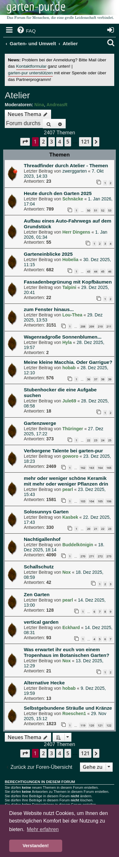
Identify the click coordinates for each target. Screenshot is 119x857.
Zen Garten (37, 594)
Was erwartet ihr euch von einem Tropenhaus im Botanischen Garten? (66, 652)
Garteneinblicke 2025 (48, 254)
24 (102, 440)
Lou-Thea (72, 314)
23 (95, 440)
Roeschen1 (74, 713)
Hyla (67, 342)
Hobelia (70, 259)
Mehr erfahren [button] (43, 829)
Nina (39, 104)
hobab (69, 367)
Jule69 (69, 400)
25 (109, 440)
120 (91, 725)
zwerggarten (74, 171)
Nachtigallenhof (42, 539)
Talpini (69, 287)
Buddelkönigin (77, 544)
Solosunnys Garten (46, 511)
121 (100, 725)
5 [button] (67, 141)
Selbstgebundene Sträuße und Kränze (68, 708)
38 (102, 379)
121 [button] (85, 141)
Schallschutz (39, 566)
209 (91, 326)
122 (109, 725)
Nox (66, 572)
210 (100, 326)
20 (88, 529)
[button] (25, 142)
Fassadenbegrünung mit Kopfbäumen (68, 282)
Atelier (17, 95)
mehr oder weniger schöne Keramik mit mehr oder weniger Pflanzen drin (66, 481)
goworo (70, 456)
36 (88, 379)
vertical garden (41, 622)
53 (109, 210)
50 (88, 210)
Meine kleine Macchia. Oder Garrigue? (68, 362)
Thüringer (72, 428)
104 (91, 501)
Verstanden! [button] (36, 845)
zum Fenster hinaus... (49, 309)
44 (95, 271)
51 (95, 210)
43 (88, 271)
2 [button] (43, 141)
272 (100, 556)
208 (83, 326)
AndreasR (56, 104)
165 (109, 468)
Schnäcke (72, 198)
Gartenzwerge (40, 423)
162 (83, 468)
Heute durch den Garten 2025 (58, 193)
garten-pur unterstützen (30, 72)
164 (100, 468)
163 (91, 468)
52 (102, 210)
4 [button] (59, 141)
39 (109, 379)
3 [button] (51, 141)
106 (109, 501)
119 (83, 725)
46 (109, 271)
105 (100, 501)
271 (91, 556)
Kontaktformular (31, 66)
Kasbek (70, 517)
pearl (67, 489)
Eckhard (71, 627)
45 (102, 271)
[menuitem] (26, 31)
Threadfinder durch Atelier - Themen (66, 165)
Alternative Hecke (44, 682)
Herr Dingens (76, 232)
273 (109, 556)
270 (83, 556)
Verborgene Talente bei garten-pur (63, 450)
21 (95, 529)
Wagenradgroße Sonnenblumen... (63, 337)
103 (83, 501)
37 (95, 379)
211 (109, 326)
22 (88, 440)
